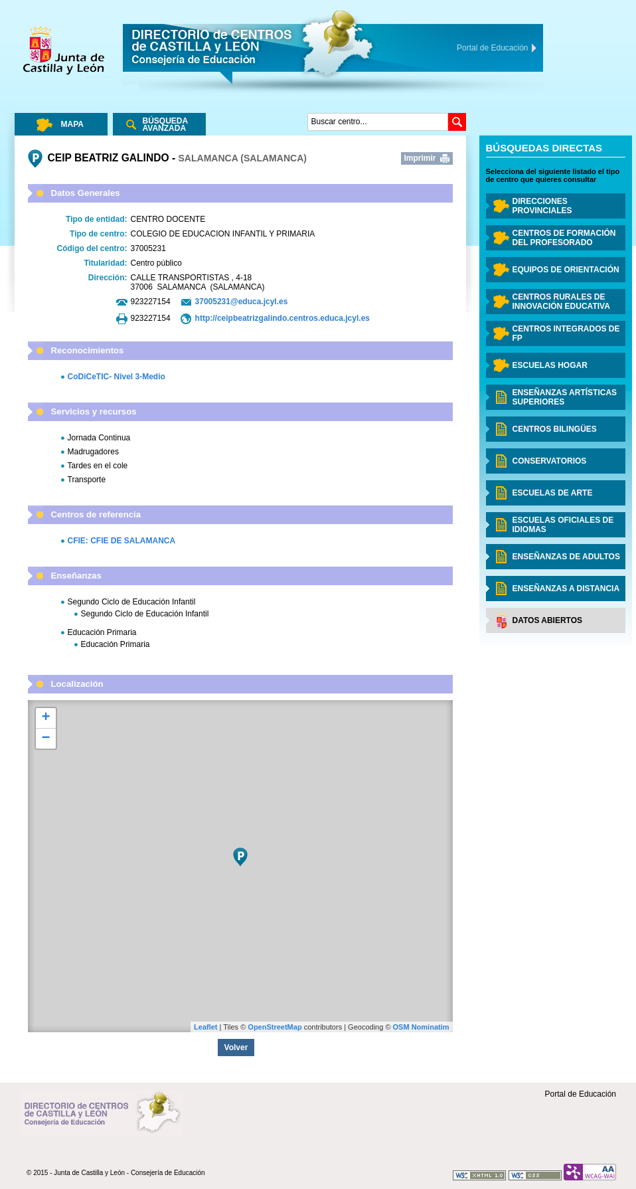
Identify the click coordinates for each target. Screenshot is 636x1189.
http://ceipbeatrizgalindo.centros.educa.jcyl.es (282, 318)
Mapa (72, 124)
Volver (236, 1047)
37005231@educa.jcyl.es (241, 301)
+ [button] (45, 718)
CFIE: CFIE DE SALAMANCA (122, 540)
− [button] (45, 739)
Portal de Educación (580, 1094)
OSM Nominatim (421, 1027)
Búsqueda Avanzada (166, 124)
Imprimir (420, 158)
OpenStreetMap (274, 1027)
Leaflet (205, 1027)
